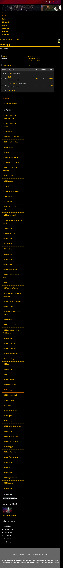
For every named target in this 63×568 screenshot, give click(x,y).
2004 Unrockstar (8, 283)
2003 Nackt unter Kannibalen (12, 301)
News (3, 13)
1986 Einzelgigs (8, 447)
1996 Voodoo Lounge (9, 385)
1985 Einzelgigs (8, 462)
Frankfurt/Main (12, 84)
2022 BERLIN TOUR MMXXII (12, 162)
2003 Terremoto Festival (10, 288)
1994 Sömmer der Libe (10, 410)
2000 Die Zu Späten (9, 348)
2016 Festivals (7, 186)
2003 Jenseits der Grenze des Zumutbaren (12, 294)
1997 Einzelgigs (8, 369)
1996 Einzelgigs (8, 390)
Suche (3, 19)
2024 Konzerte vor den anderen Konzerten (10, 117)
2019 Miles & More (9, 176)
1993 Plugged (7, 416)
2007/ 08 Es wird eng (9, 249)
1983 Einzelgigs (8, 483)
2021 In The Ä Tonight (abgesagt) (10, 169)
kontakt (22, 554)
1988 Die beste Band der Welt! (12, 426)
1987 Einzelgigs (8, 431)
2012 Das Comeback (9, 215)
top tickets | (46, 2)
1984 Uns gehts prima (10, 478)
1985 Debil (6, 467)
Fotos (36, 78)
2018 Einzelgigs (8, 181)
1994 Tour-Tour (7, 405)
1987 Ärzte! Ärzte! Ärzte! (10, 436)
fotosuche (7, 494)
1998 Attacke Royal (9, 359)
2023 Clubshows (8, 147)
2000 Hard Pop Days (9, 343)
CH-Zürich (11, 90)
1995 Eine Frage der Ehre (11, 395)
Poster (5, 56)
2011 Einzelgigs (8, 228)
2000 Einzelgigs (8, 338)
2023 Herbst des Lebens (10, 142)
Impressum (5, 34)
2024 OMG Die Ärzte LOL (11, 137)
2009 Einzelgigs (8, 238)
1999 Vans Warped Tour (10, 353)
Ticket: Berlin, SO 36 (33, 59)
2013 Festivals (7, 196)
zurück (15, 554)
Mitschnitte (5, 31)
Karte (30, 66)
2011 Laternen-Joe (9, 233)
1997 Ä (5, 374)
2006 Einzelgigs (8, 259)
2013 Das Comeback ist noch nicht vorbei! (12, 208)
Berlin (10, 73)
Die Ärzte (6, 98)
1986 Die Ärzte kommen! (11, 457)
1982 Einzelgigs (8, 488)
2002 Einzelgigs (8, 306)
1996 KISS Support (9, 379)
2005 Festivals (7, 264)
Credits (4, 25)
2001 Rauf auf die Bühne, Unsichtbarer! (11, 331)
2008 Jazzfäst (7, 244)
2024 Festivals (7, 131)
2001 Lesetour (7, 320)
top (47, 554)
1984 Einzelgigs (8, 472)
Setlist (51, 78)
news (28, 554)
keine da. (4, 59)
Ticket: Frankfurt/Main (33, 61)
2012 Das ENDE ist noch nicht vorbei (12, 221)
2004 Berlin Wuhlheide (10, 269)
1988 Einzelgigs (8, 421)
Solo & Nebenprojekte (10, 104)
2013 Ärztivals (7, 202)
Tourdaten (5, 16)
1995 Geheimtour (8, 400)
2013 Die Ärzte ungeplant (11, 191)
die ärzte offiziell (38, 554)
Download (5, 28)
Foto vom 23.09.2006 (9, 515)
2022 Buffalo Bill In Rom (10, 157)
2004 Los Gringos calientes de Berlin (12, 276)
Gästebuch (5, 22)
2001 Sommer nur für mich (11, 325)
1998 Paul (6, 364)
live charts (57, 2)
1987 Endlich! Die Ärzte (10, 441)
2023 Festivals (7, 152)
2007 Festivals (7, 254)
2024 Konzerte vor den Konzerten (10, 125)
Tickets (30, 56)
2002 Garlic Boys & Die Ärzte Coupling (12, 313)
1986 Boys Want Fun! (9, 452)
